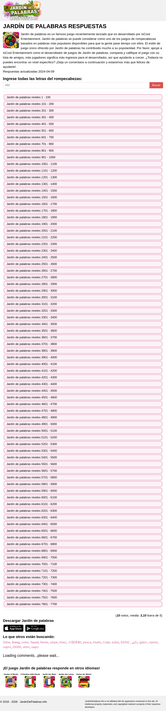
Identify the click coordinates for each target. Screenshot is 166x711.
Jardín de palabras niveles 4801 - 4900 (31, 417)
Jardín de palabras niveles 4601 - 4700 (31, 404)
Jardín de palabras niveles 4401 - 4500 (31, 390)
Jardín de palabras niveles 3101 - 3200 (31, 304)
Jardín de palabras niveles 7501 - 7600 (31, 597)
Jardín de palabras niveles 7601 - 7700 (31, 604)
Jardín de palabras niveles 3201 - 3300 (31, 310)
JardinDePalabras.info (33, 701)
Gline (6, 642)
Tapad (34, 642)
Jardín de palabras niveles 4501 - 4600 (31, 397)
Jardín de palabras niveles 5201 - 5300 (31, 444)
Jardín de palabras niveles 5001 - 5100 (31, 430)
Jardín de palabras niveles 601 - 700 (30, 137)
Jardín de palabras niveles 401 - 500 (30, 124)
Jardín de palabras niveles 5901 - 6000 (31, 490)
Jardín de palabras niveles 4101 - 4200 (31, 370)
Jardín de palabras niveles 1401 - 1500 (31, 190)
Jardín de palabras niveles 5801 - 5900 (31, 484)
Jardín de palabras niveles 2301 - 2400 (31, 250)
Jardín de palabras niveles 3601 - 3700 (31, 337)
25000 (16, 647)
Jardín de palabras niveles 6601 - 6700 (31, 537)
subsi (115, 642)
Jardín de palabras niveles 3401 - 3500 (31, 324)
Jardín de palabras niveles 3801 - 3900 (31, 350)
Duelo (97, 642)
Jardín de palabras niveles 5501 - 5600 (31, 464)
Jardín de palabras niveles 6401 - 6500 (31, 524)
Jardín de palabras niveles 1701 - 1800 (31, 210)
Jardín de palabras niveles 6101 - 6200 (31, 504)
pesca (87, 642)
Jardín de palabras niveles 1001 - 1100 (31, 164)
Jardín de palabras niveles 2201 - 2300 (31, 244)
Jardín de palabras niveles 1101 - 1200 (31, 170)
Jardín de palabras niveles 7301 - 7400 (31, 584)
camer (153, 642)
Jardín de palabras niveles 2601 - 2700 (31, 270)
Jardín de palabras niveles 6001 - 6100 (31, 497)
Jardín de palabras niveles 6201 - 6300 (31, 510)
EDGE (125, 642)
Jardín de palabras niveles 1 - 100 (28, 97)
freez (62, 642)
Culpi (106, 642)
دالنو (135, 642)
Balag (16, 642)
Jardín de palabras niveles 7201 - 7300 (31, 577)
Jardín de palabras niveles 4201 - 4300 (31, 377)
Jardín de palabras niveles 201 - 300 (30, 110)
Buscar (156, 85)
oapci (35, 647)
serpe (54, 642)
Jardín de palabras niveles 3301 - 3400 (31, 317)
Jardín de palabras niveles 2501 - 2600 (31, 264)
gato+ (143, 642)
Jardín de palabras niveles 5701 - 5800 (31, 477)
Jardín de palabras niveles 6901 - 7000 (31, 557)
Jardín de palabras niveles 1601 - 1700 (31, 204)
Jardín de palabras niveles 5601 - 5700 (31, 470)
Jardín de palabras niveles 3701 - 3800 (31, 344)
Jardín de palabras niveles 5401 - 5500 (31, 457)
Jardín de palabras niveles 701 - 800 (30, 144)
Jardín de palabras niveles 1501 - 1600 (31, 197)
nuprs (7, 647)
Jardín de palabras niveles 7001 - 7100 (31, 564)
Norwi (44, 642)
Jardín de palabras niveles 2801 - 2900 (31, 284)
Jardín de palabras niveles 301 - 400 (30, 117)
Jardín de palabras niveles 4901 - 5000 (31, 424)
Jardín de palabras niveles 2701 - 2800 (31, 277)
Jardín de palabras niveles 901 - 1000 (30, 157)
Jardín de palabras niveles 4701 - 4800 (31, 410)
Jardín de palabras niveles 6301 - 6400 (31, 517)
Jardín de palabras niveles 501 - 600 (30, 130)
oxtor (25, 642)
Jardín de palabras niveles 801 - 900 (30, 150)
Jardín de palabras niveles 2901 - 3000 (31, 290)
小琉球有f (74, 642)
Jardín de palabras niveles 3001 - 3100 (31, 297)
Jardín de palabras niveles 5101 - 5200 (31, 437)
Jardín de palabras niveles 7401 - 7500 (31, 590)
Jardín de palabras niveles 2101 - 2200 (31, 237)
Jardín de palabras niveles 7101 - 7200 (31, 570)
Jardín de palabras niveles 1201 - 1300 (31, 177)
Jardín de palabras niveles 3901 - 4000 (31, 357)
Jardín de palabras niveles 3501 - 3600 (31, 330)
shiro (26, 647)
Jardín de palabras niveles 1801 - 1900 (31, 217)
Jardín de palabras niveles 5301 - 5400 (31, 450)
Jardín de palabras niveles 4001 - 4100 (31, 364)
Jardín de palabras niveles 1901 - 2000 (31, 224)
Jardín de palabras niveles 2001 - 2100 (31, 230)
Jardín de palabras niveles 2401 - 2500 (31, 257)
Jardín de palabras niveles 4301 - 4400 (31, 384)
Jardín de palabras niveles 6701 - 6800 (31, 544)
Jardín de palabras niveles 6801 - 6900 (31, 550)
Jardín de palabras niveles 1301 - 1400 (31, 184)
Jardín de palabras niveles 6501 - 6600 (31, 530)
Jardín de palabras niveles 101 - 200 (30, 104)
